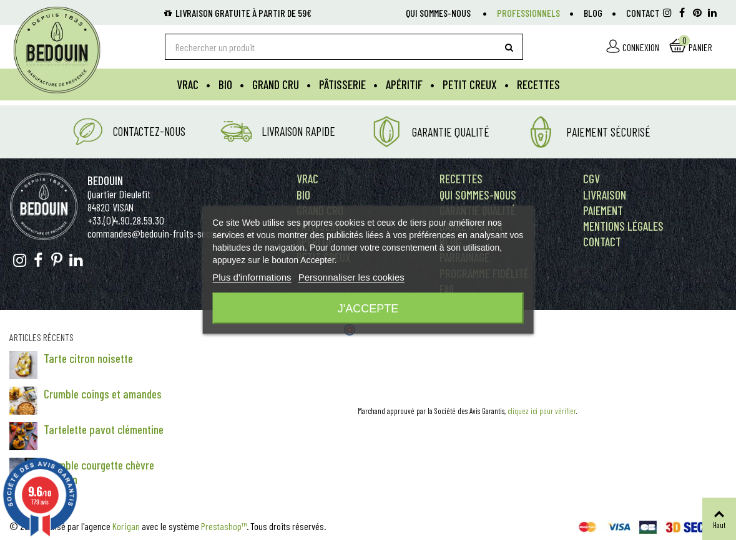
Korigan (126, 526)
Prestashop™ (224, 526)
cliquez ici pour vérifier (542, 411)
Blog (593, 13)
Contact (643, 13)
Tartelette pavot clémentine (104, 429)
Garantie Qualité (450, 132)
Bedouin (105, 180)
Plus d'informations (251, 277)
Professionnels (528, 13)
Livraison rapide (298, 131)
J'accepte (368, 308)
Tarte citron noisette (88, 358)
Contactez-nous (149, 131)
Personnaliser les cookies (351, 277)
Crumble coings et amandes (103, 394)
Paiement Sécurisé (608, 132)
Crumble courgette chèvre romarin (99, 472)
